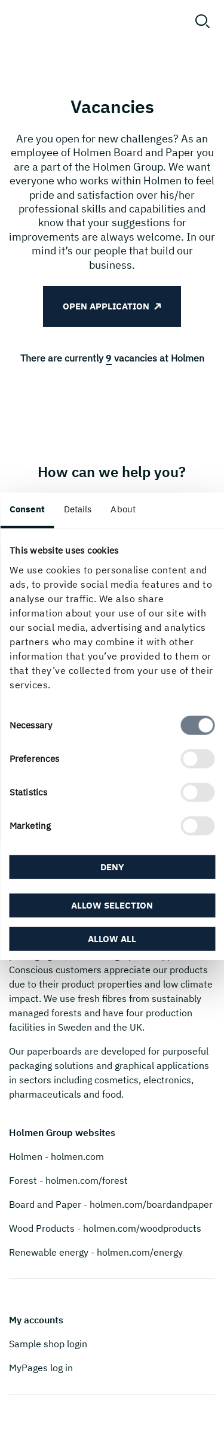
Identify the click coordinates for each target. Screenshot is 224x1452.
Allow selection (112, 904)
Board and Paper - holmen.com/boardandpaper (111, 1204)
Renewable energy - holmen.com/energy (96, 1252)
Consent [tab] (27, 509)
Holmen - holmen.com (56, 1156)
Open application (106, 306)
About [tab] (123, 509)
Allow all (112, 938)
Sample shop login (48, 1344)
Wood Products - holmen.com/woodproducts (105, 1228)
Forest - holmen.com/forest (68, 1180)
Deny (112, 867)
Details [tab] (78, 509)
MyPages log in (41, 1368)
